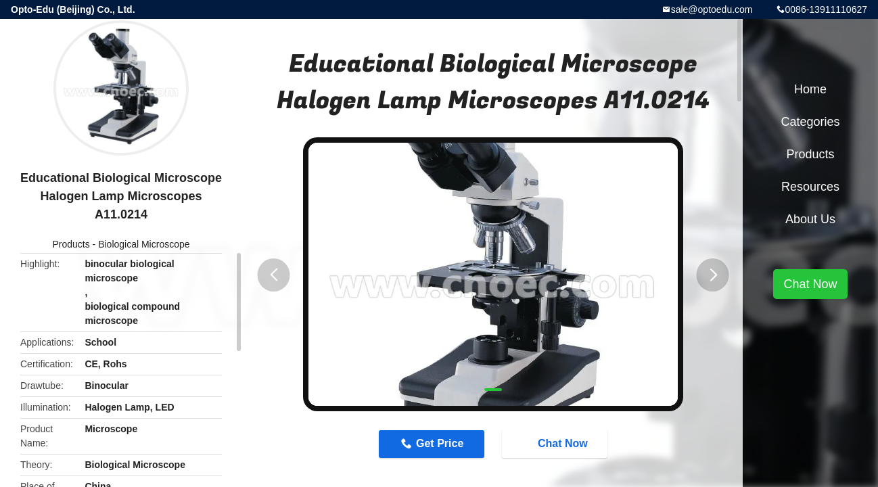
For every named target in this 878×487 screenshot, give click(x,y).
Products (70, 244)
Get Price (439, 443)
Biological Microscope (143, 244)
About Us (810, 219)
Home (810, 89)
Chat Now (556, 443)
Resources (810, 186)
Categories (810, 122)
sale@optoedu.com (712, 9)
